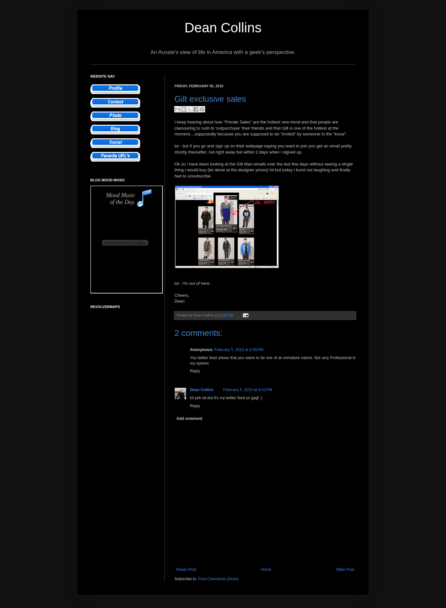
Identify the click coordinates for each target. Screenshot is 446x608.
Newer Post (186, 569)
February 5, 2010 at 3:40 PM (238, 349)
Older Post (345, 569)
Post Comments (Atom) (218, 579)
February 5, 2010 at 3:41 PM (247, 390)
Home (266, 569)
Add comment (189, 418)
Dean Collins (223, 27)
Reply (195, 371)
